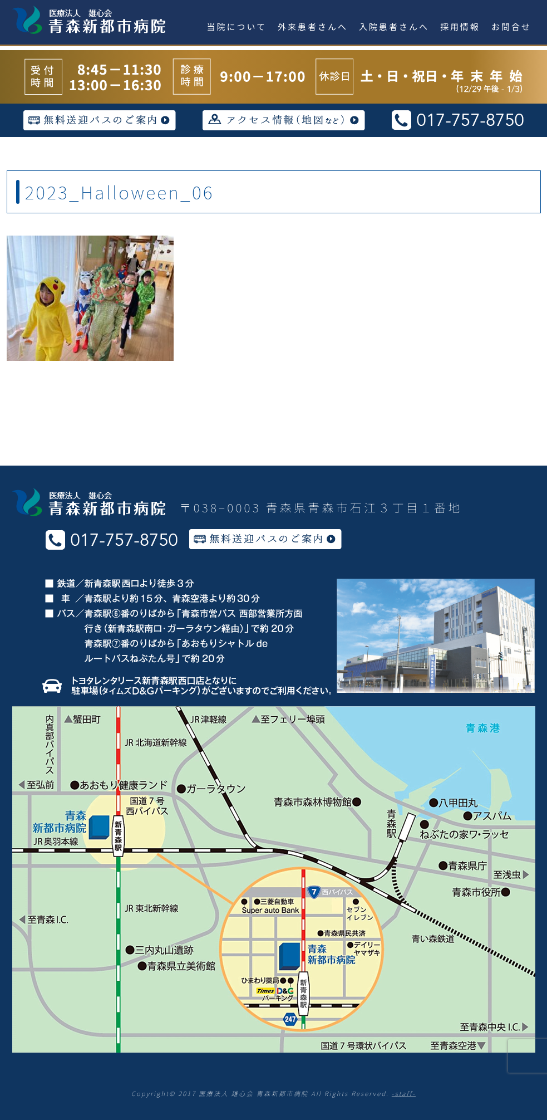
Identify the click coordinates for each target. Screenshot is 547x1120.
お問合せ (511, 26)
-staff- (404, 1093)
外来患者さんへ (313, 26)
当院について (237, 26)
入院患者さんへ (394, 26)
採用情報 (460, 26)
